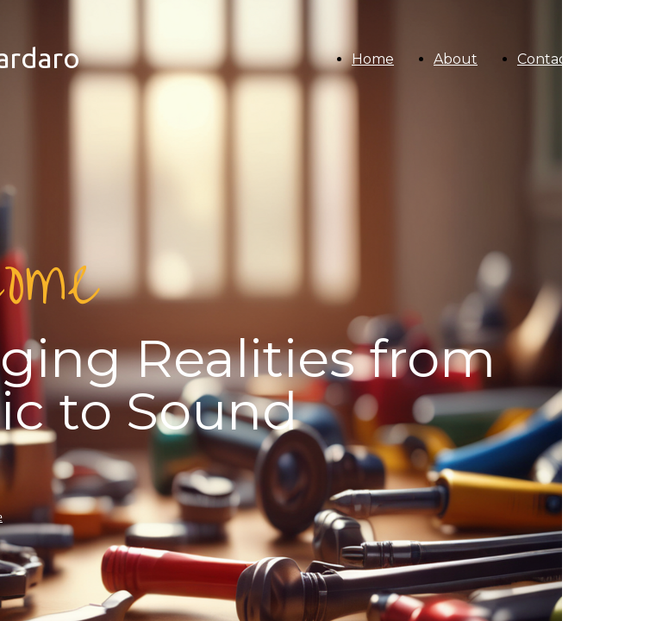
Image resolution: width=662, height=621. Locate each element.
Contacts (547, 59)
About (456, 59)
